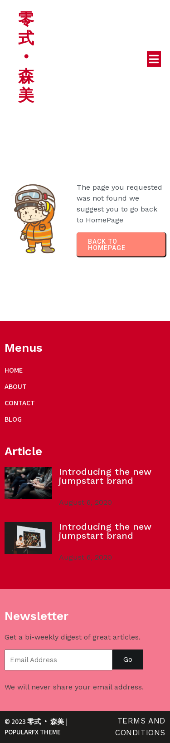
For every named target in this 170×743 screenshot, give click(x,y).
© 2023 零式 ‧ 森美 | (36, 721)
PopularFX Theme (33, 732)
